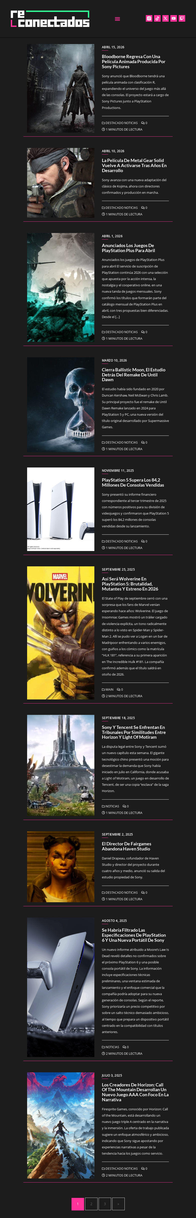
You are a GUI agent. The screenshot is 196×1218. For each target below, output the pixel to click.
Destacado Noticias (120, 123)
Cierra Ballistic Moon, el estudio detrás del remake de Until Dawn (133, 374)
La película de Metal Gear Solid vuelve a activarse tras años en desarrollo (134, 165)
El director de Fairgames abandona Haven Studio (126, 846)
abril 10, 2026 (113, 151)
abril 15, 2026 (113, 47)
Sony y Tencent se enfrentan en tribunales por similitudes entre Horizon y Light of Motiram (134, 732)
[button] (117, 19)
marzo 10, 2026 (114, 360)
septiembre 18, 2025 (118, 718)
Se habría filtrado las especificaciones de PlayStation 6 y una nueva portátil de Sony (134, 935)
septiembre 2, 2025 (117, 834)
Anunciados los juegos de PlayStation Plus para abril (128, 248)
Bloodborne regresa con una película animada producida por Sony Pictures (133, 61)
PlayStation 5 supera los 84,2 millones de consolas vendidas (133, 482)
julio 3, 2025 (112, 1075)
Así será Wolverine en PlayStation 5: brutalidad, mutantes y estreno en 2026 (130, 584)
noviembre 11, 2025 (118, 470)
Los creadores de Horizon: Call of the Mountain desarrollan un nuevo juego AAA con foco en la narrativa (135, 1092)
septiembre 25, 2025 (118, 569)
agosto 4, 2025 (114, 921)
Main (107, 689)
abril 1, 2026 (112, 236)
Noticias (110, 806)
